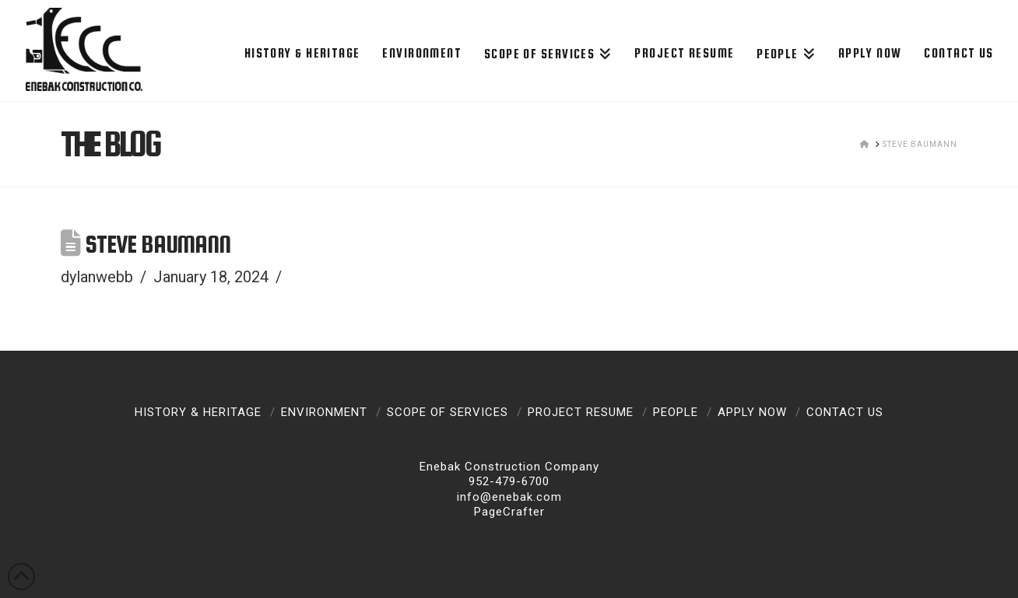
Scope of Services (447, 412)
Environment (324, 412)
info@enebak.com (509, 497)
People (675, 412)
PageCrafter (509, 512)
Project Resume (581, 412)
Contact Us (844, 412)
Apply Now (752, 412)
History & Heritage (198, 412)
